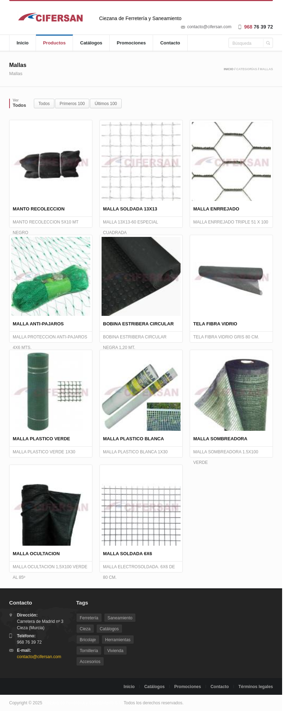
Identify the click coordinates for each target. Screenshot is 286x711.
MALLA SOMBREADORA (220, 438)
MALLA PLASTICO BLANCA (133, 438)
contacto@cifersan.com (209, 26)
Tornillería (89, 650)
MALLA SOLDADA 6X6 (127, 553)
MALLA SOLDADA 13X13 (130, 209)
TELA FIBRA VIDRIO (215, 323)
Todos (44, 103)
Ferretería (89, 617)
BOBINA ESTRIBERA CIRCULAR (138, 323)
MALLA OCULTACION (36, 553)
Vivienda (115, 650)
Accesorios (90, 661)
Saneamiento (120, 617)
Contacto (170, 42)
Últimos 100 (106, 103)
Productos (54, 42)
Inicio (23, 42)
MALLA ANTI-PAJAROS (38, 323)
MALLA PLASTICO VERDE (41, 438)
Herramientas (117, 639)
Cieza (85, 628)
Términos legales (255, 686)
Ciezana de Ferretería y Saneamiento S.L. (83, 702)
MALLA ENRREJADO (216, 209)
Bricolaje (88, 639)
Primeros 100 (72, 103)
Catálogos (91, 42)
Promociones (131, 42)
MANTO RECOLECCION (39, 209)
